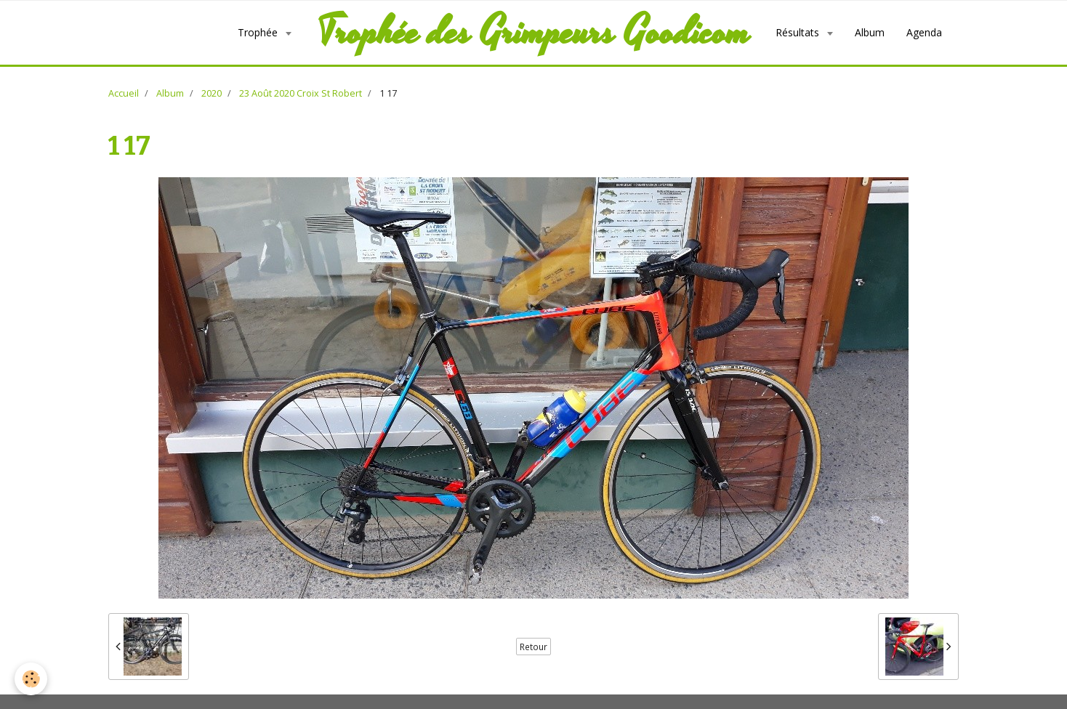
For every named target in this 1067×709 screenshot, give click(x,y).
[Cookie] (31, 679)
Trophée (259, 32)
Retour (533, 646)
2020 (211, 93)
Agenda (924, 32)
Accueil (123, 93)
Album (870, 32)
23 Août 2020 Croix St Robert (300, 93)
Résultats (799, 32)
